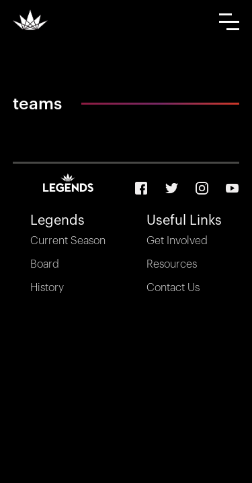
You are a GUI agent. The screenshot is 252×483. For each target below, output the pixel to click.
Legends (57, 220)
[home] (30, 19)
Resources (171, 264)
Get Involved (177, 240)
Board (44, 264)
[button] (229, 21)
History (47, 287)
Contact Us (173, 287)
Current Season (68, 240)
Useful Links (184, 220)
